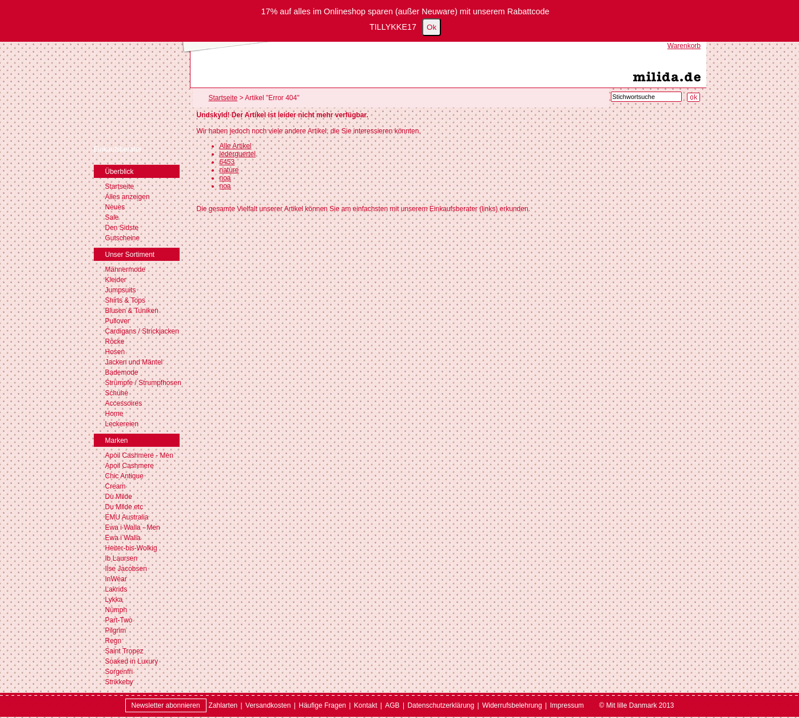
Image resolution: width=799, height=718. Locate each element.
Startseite (119, 187)
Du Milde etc (124, 507)
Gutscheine (122, 238)
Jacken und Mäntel (134, 362)
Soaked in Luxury (131, 661)
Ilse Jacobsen (126, 569)
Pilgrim (115, 630)
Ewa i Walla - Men (132, 527)
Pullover (117, 321)
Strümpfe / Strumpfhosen (143, 383)
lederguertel (238, 154)
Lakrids (116, 589)
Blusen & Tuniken (131, 311)
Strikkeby (119, 682)
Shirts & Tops (125, 300)
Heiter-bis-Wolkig (131, 548)
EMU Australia (127, 517)
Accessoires (123, 403)
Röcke (115, 342)
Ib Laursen (121, 558)
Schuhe (117, 393)
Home (114, 414)
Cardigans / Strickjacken (142, 331)
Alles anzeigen (127, 197)
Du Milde (118, 497)
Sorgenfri (119, 672)
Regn (113, 641)
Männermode (125, 269)
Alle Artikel (236, 146)
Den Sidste (122, 228)
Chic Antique (124, 476)
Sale (112, 217)
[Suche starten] (693, 97)
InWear (116, 579)
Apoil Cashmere (129, 466)
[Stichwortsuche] (646, 97)
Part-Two (119, 620)
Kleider (115, 280)
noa (225, 178)
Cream (115, 486)
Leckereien (122, 424)
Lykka (114, 600)
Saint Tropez (124, 651)
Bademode (121, 372)
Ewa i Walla (123, 538)
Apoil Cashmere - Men (139, 455)
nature (229, 170)
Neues (115, 207)
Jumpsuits (120, 290)
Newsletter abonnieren (166, 705)
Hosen (115, 352)
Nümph (116, 610)
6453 (227, 162)
